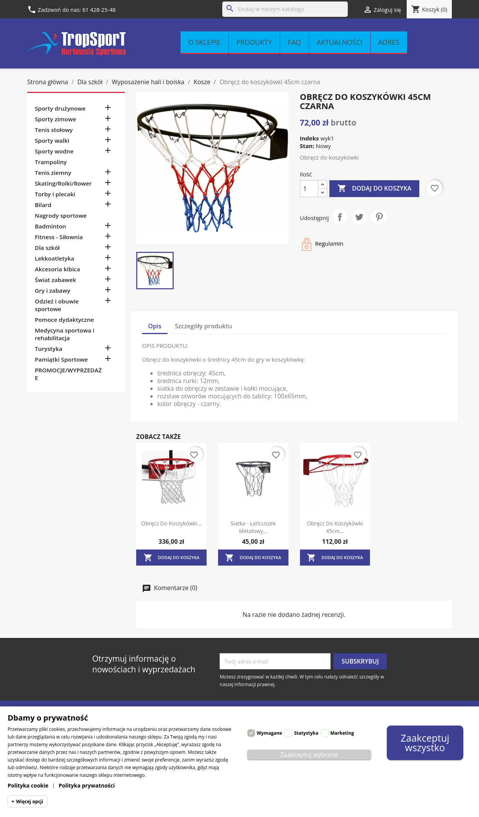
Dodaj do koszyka (374, 189)
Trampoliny (51, 162)
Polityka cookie (28, 785)
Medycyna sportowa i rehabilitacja (64, 334)
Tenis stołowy (54, 130)
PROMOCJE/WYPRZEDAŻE (68, 374)
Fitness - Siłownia (59, 237)
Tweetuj (359, 217)
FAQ (294, 42)
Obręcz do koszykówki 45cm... (335, 527)
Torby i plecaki (55, 194)
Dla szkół (47, 247)
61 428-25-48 (99, 9)
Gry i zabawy (52, 290)
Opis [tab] (154, 326)
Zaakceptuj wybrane (309, 754)
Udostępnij (339, 217)
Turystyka (48, 348)
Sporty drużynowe (60, 108)
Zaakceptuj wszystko (425, 742)
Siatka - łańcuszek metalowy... (252, 527)
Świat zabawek (55, 280)
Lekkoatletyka (54, 258)
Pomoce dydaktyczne (64, 319)
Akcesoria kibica (57, 269)
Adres (388, 42)
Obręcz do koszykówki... (171, 523)
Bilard (43, 205)
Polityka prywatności (87, 785)
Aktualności (340, 42)
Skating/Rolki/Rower (63, 183)
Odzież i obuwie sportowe (57, 305)
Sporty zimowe (55, 119)
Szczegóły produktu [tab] (203, 326)
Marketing (342, 733)
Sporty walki (52, 140)
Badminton (50, 226)
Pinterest (379, 217)
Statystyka (306, 733)
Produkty (254, 42)
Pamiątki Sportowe (61, 359)
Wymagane (269, 733)
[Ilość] (309, 188)
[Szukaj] (285, 9)
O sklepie (204, 42)
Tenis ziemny (53, 172)
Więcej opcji (29, 801)
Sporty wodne (54, 151)
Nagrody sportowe (61, 215)
